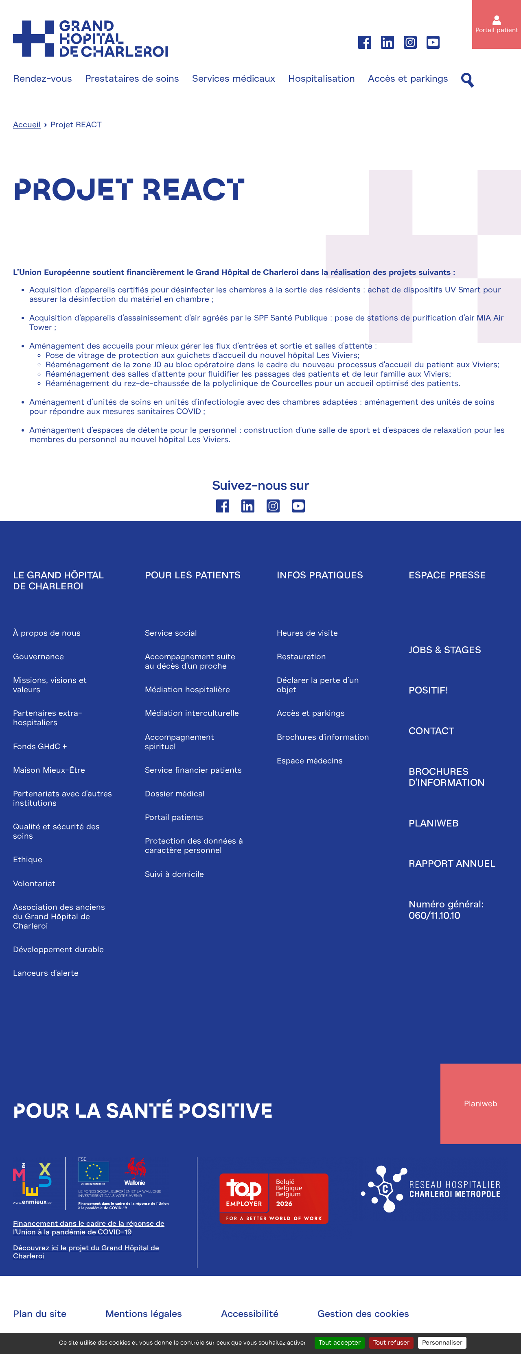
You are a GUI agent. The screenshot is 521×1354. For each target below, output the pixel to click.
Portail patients (174, 818)
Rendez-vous (42, 79)
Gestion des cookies (363, 1315)
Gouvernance (38, 657)
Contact (431, 732)
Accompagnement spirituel (179, 742)
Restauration (301, 657)
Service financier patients (193, 770)
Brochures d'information (323, 738)
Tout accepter (340, 1343)
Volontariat (34, 884)
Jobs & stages (445, 650)
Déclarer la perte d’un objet (318, 686)
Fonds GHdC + (40, 747)
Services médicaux (233, 79)
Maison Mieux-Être (49, 770)
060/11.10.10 (434, 916)
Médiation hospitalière (187, 690)
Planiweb (434, 824)
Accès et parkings (408, 79)
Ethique (27, 860)
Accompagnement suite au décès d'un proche (190, 662)
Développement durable (58, 950)
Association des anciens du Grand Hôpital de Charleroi (59, 917)
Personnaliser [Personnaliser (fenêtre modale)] (442, 1343)
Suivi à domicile (174, 875)
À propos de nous (47, 633)
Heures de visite (307, 633)
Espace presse (447, 575)
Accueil (27, 125)
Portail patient (496, 30)
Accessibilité (249, 1315)
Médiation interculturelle (192, 714)
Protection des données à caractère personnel (194, 846)
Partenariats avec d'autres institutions (62, 799)
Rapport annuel (452, 864)
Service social (171, 633)
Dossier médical (175, 794)
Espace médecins (310, 761)
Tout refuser (391, 1343)
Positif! (428, 691)
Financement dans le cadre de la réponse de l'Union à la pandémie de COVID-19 (88, 1229)
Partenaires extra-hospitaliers (47, 718)
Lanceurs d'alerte (46, 974)
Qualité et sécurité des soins (56, 832)
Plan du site (39, 1315)
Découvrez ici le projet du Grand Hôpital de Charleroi (86, 1253)
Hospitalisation (321, 79)
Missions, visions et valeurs (50, 686)
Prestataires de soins (132, 79)
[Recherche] (467, 80)
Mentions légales (143, 1315)
